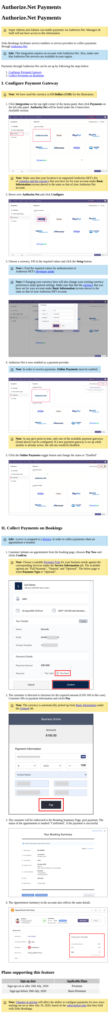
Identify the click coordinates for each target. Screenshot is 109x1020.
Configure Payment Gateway (25, 72)
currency (88, 285)
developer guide (45, 271)
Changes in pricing (26, 1002)
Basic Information (86, 705)
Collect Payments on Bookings (26, 75)
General (24, 708)
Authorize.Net (19, 46)
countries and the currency (34, 181)
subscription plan (76, 1005)
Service (47, 539)
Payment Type (52, 562)
